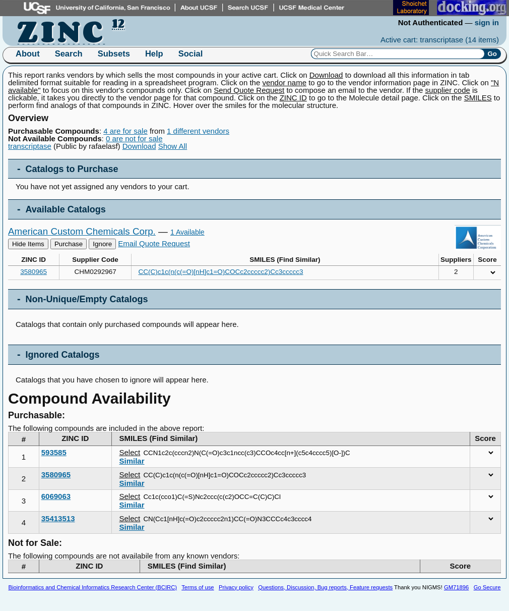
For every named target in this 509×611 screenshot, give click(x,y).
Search (69, 53)
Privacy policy (236, 587)
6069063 (56, 496)
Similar (132, 461)
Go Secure (487, 587)
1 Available (187, 232)
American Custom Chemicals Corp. (82, 231)
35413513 (58, 518)
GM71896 (456, 587)
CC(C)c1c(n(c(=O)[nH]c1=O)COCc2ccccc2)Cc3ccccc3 (221, 271)
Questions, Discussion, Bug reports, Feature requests (325, 587)
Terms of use (197, 587)
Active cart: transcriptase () (439, 39)
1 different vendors (198, 131)
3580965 (33, 271)
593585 (54, 452)
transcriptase (29, 146)
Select (130, 452)
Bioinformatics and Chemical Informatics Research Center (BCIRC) (93, 587)
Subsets (114, 53)
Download (139, 146)
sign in (487, 22)
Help (154, 53)
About (28, 53)
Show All (172, 146)
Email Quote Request (154, 243)
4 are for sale (125, 131)
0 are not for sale (134, 138)
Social (190, 53)
